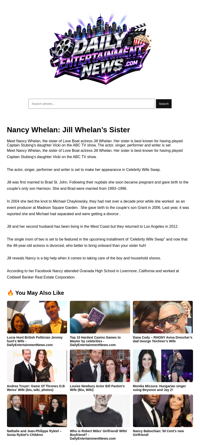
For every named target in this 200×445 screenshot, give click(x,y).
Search (164, 103)
